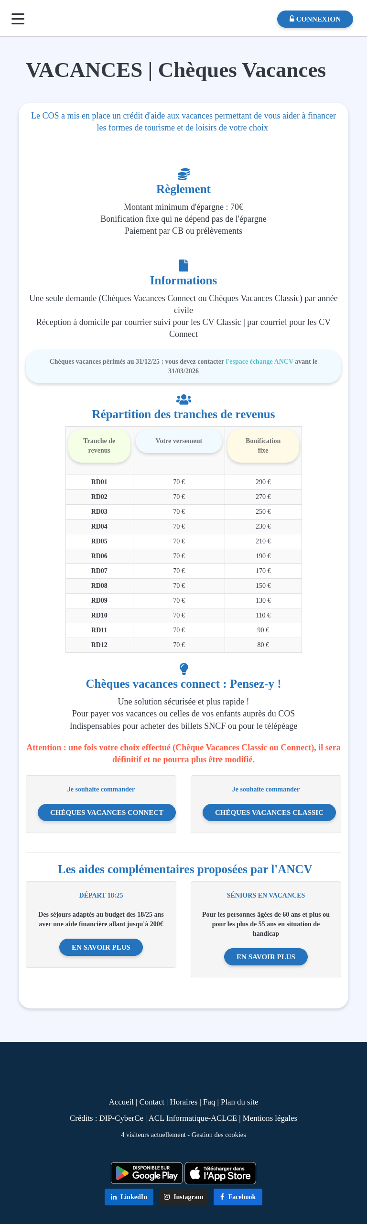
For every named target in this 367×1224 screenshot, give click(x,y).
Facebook (238, 1197)
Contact (152, 1101)
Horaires (184, 1101)
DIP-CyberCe (121, 1118)
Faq (209, 1101)
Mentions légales (270, 1118)
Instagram (184, 1197)
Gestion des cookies (219, 1134)
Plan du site (239, 1101)
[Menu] (17, 18)
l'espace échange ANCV (259, 361)
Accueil (121, 1101)
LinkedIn (129, 1197)
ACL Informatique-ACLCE (194, 1118)
